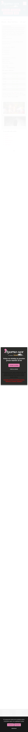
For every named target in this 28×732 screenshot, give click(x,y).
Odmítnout (14, 728)
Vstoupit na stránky (14, 365)
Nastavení (10, 724)
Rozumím (17, 724)
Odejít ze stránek (14, 369)
